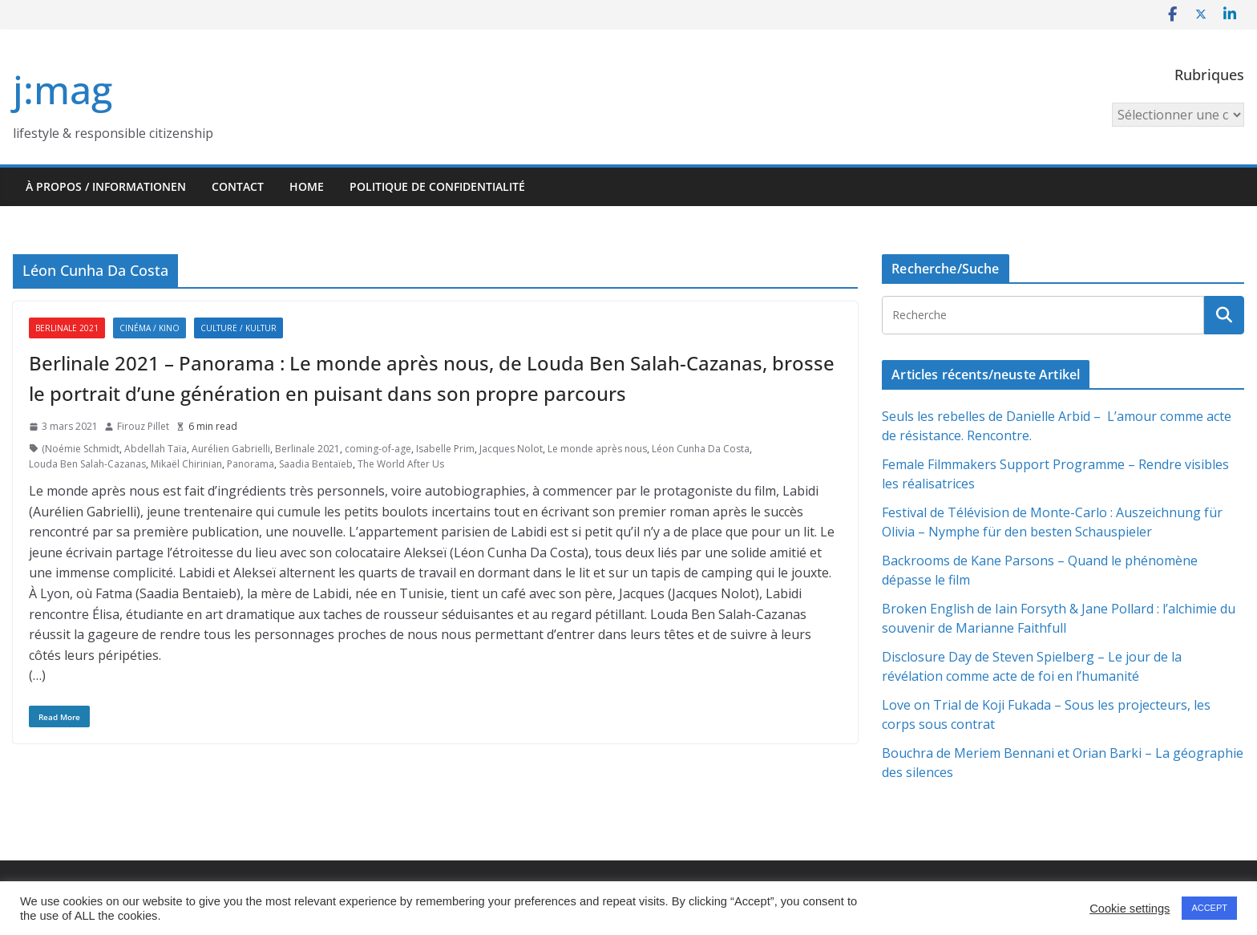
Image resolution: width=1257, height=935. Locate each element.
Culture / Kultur (238, 328)
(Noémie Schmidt (80, 448)
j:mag (62, 89)
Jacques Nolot (511, 448)
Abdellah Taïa (155, 448)
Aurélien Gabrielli (231, 448)
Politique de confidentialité (437, 186)
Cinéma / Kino (149, 328)
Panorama (250, 464)
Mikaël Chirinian (186, 464)
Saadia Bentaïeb (316, 464)
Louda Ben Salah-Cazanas (87, 464)
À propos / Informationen (106, 186)
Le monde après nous (597, 448)
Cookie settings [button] (1129, 908)
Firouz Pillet (143, 426)
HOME (306, 186)
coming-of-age (378, 448)
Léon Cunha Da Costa (701, 448)
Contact (238, 186)
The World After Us (401, 464)
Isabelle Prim (445, 448)
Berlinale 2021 (67, 328)
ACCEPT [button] (1209, 908)
